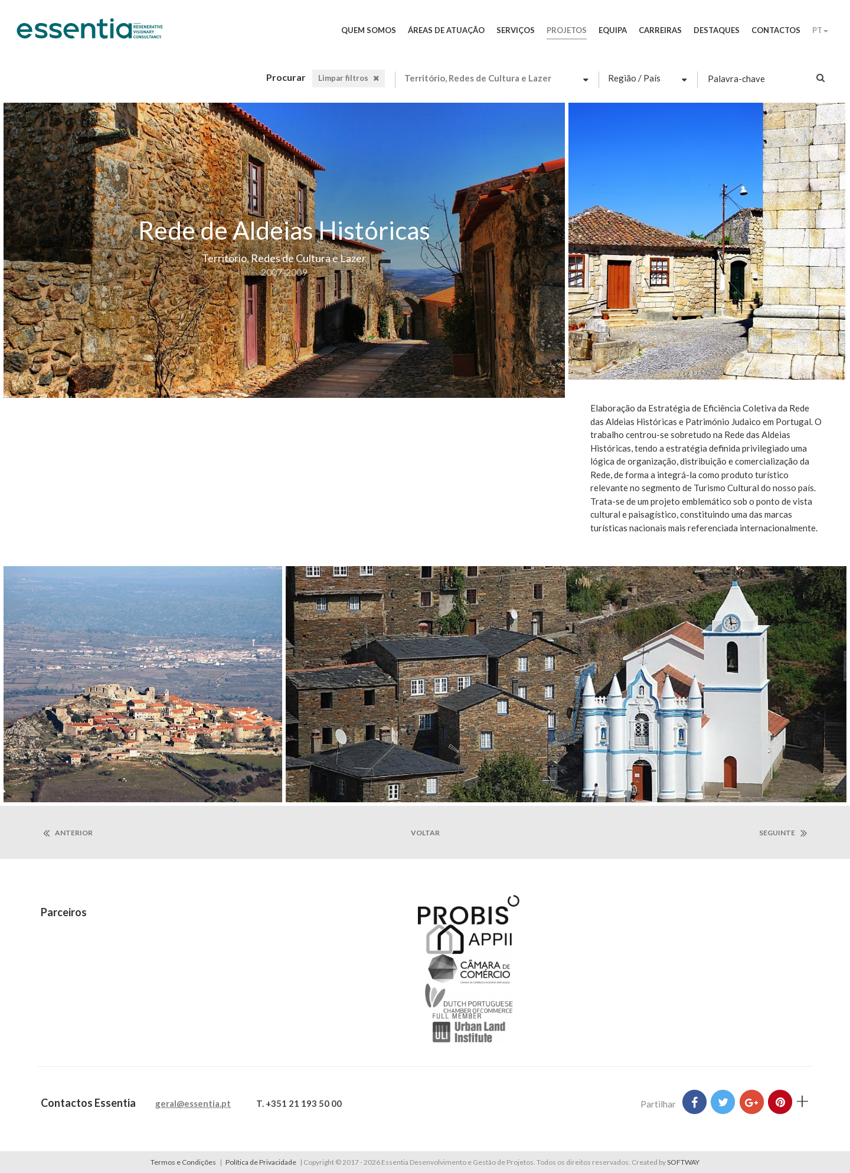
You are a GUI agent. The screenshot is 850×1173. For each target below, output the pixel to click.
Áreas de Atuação (446, 30)
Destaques (717, 30)
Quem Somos (368, 30)
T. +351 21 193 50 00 (299, 1103)
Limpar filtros (348, 78)
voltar (425, 832)
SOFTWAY (683, 1162)
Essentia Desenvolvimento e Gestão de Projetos (90, 34)
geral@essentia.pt (193, 1103)
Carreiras (660, 30)
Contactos (775, 30)
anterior (68, 833)
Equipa (613, 30)
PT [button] (820, 30)
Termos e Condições (183, 1162)
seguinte (783, 833)
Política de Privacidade (260, 1162)
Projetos (567, 30)
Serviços (515, 30)
